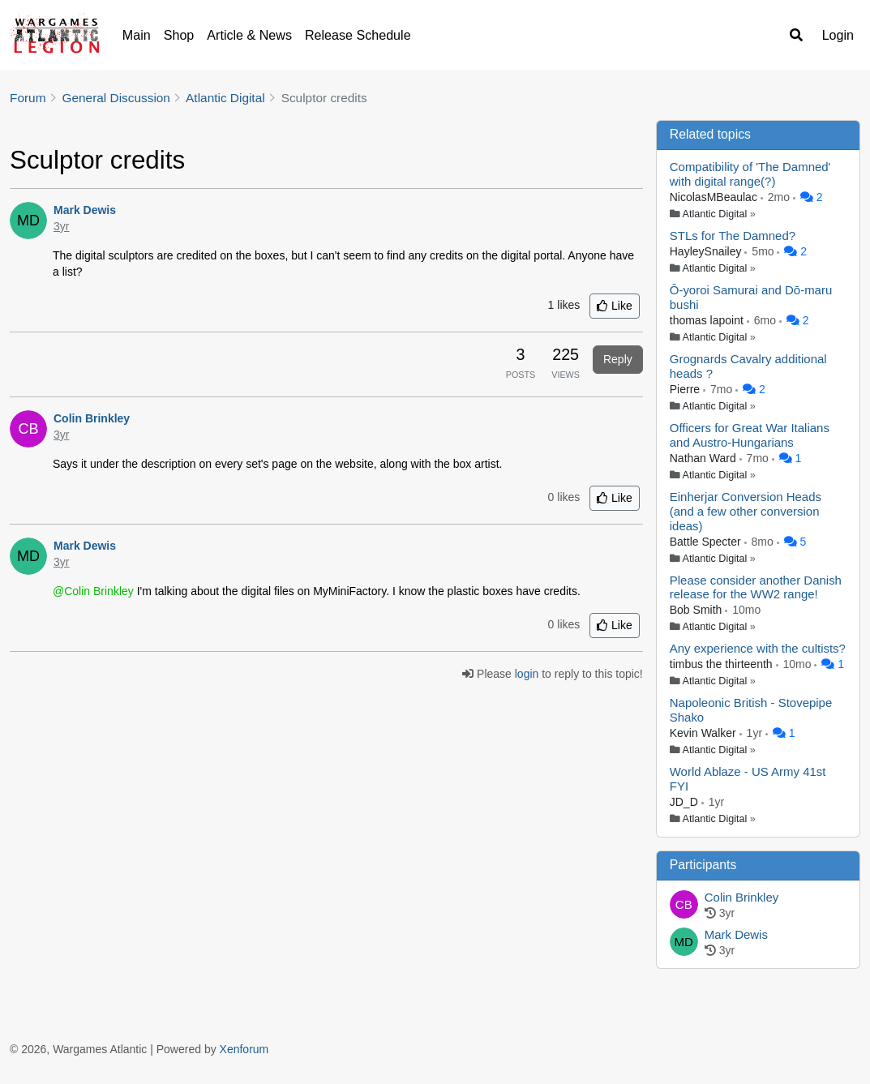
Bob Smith (697, 609)
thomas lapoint (708, 320)
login (527, 673)
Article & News (249, 35)
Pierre (686, 389)
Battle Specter (707, 541)
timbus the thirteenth (723, 664)
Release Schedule (358, 35)
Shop (179, 35)
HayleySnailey (707, 251)
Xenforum (244, 1049)
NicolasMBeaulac (715, 197)
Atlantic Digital (715, 214)
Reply (617, 359)
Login (838, 35)
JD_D (685, 801)
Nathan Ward (704, 458)
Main (136, 35)
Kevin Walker (704, 732)
